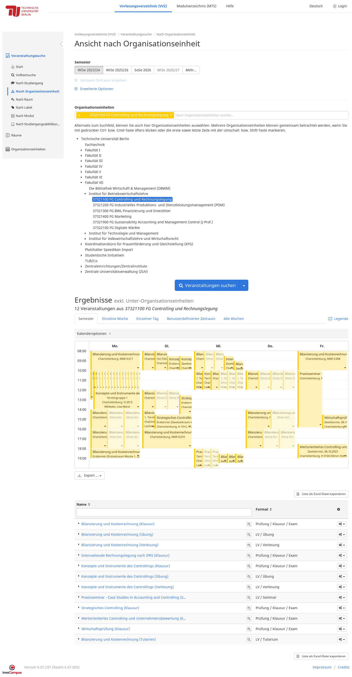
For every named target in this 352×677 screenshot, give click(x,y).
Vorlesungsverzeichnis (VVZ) (143, 6)
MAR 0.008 (333, 358)
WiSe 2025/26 (117, 70)
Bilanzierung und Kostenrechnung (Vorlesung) (119, 545)
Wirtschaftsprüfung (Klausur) (105, 628)
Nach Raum (22, 99)
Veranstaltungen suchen (207, 285)
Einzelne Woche (115, 318)
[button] (138, 367)
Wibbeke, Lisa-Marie (117, 406)
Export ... (89, 475)
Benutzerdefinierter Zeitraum (191, 318)
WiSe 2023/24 (89, 70)
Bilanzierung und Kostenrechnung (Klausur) (125, 452)
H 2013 (128, 402)
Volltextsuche (23, 75)
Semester (82, 62)
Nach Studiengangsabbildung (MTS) (37, 124)
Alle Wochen (234, 318)
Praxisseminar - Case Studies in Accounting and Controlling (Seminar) (138, 597)
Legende (338, 318)
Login (340, 6)
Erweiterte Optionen (94, 88)
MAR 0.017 (126, 358)
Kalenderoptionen (92, 333)
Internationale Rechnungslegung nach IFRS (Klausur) (125, 555)
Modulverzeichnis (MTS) (196, 6)
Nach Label (21, 107)
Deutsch (316, 6)
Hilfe (230, 6)
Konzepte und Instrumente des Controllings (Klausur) (125, 566)
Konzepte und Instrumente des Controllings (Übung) (134, 393)
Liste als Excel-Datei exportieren (321, 494)
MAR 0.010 (178, 437)
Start (17, 66)
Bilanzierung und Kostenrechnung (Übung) (117, 534)
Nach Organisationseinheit (35, 91)
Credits (344, 667)
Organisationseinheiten (25, 149)
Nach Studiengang (27, 83)
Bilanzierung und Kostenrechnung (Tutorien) (125, 354)
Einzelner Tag (147, 318)
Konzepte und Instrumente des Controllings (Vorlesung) (127, 587)
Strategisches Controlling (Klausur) (182, 418)
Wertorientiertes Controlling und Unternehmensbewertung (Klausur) (138, 618)
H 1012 (182, 426)
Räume (13, 135)
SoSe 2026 (142, 70)
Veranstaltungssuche (25, 55)
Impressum (322, 667)
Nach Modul (22, 115)
